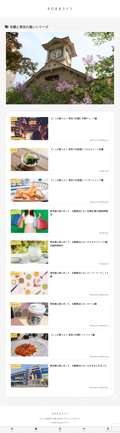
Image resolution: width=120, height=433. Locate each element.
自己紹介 (47, 419)
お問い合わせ (59, 419)
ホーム (39, 419)
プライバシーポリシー (74, 419)
